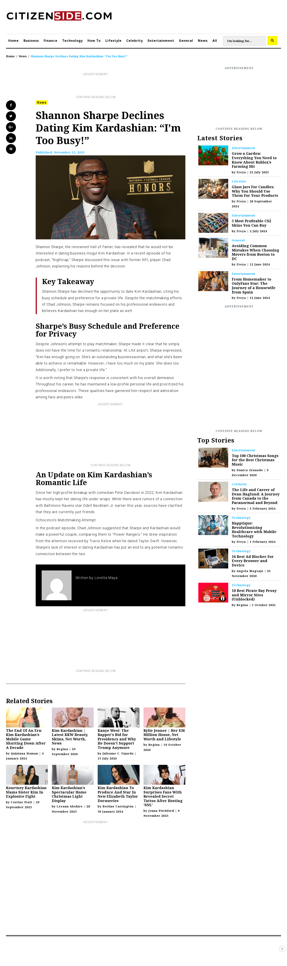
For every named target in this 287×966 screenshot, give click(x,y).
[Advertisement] (95, 86)
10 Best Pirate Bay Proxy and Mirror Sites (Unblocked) (254, 594)
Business (31, 40)
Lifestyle (113, 40)
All (214, 40)
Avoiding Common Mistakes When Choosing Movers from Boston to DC (255, 252)
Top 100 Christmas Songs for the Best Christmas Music (255, 460)
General (186, 40)
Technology (72, 40)
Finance (50, 40)
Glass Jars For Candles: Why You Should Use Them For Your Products (255, 191)
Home (13, 40)
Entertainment (161, 40)
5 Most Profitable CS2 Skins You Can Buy (251, 223)
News (203, 40)
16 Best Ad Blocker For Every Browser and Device (253, 560)
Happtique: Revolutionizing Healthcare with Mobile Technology (254, 529)
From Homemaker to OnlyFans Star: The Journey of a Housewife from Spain (253, 285)
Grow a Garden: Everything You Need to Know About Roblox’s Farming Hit (254, 160)
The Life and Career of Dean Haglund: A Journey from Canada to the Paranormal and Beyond (256, 496)
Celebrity (134, 40)
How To (94, 40)
